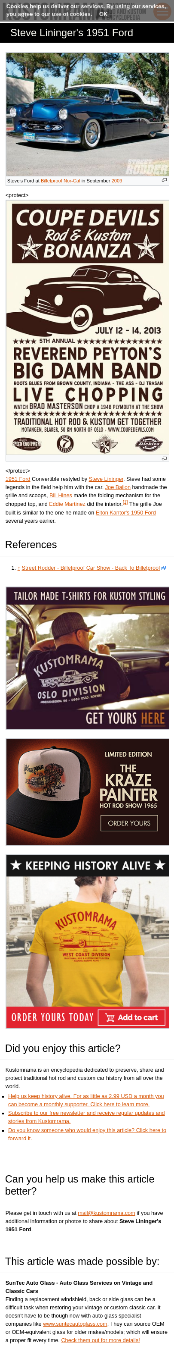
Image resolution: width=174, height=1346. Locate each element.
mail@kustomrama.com (106, 1213)
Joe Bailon (118, 487)
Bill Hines (60, 496)
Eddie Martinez (67, 505)
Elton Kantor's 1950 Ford (126, 513)
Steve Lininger (106, 479)
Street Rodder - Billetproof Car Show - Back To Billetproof (91, 568)
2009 (117, 180)
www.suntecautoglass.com (75, 1324)
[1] (125, 502)
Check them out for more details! (100, 1340)
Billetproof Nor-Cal (60, 180)
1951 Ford (18, 479)
